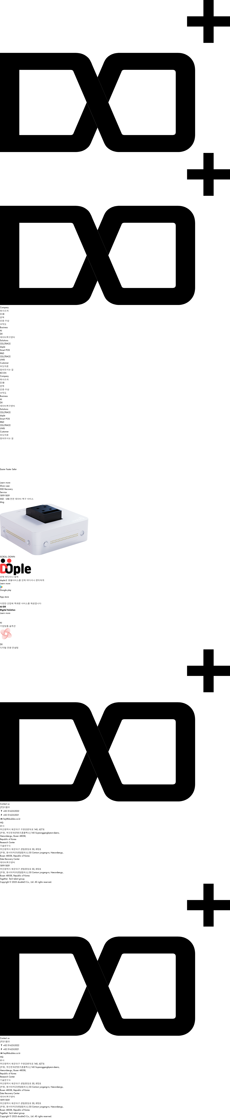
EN (4, 373)
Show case (5, 486)
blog (2, 502)
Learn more (5, 482)
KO (1, 373)
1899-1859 (5, 865)
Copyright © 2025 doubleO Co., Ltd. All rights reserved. (26, 882)
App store (115, 595)
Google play (115, 588)
